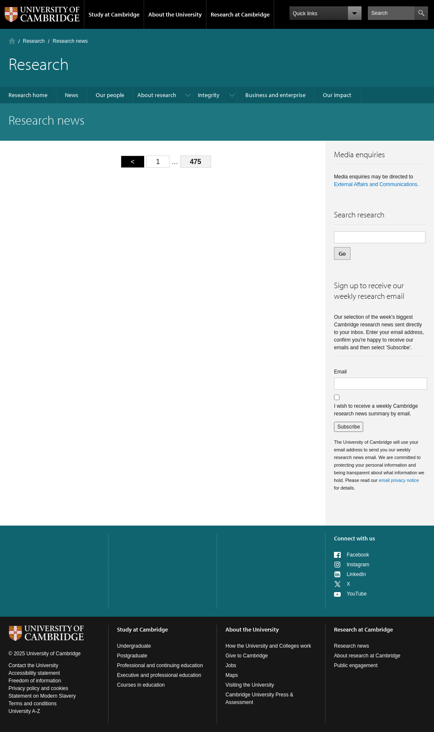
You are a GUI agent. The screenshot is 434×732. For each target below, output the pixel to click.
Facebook (358, 555)
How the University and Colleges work (268, 646)
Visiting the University (249, 685)
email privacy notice (399, 480)
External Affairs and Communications (375, 184)
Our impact (337, 95)
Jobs (230, 665)
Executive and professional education (159, 675)
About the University (175, 14)
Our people (110, 95)
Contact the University (33, 665)
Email (340, 372)
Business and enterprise (275, 95)
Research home (27, 95)
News (71, 95)
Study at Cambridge (114, 14)
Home (12, 41)
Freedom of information (34, 681)
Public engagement (356, 665)
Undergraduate (134, 646)
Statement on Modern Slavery (42, 696)
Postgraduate (132, 656)
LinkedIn (356, 574)
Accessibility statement (34, 673)
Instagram (358, 565)
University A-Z (24, 711)
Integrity (209, 95)
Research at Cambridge (240, 14)
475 (195, 161)
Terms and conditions (32, 704)
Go (342, 253)
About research (156, 95)
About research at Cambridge (367, 656)
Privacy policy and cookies (38, 688)
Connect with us (354, 538)
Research (34, 41)
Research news (351, 646)
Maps (231, 675)
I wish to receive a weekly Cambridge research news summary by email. (376, 410)
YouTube (357, 594)
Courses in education (141, 685)
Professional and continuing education (160, 665)
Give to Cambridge (246, 656)
